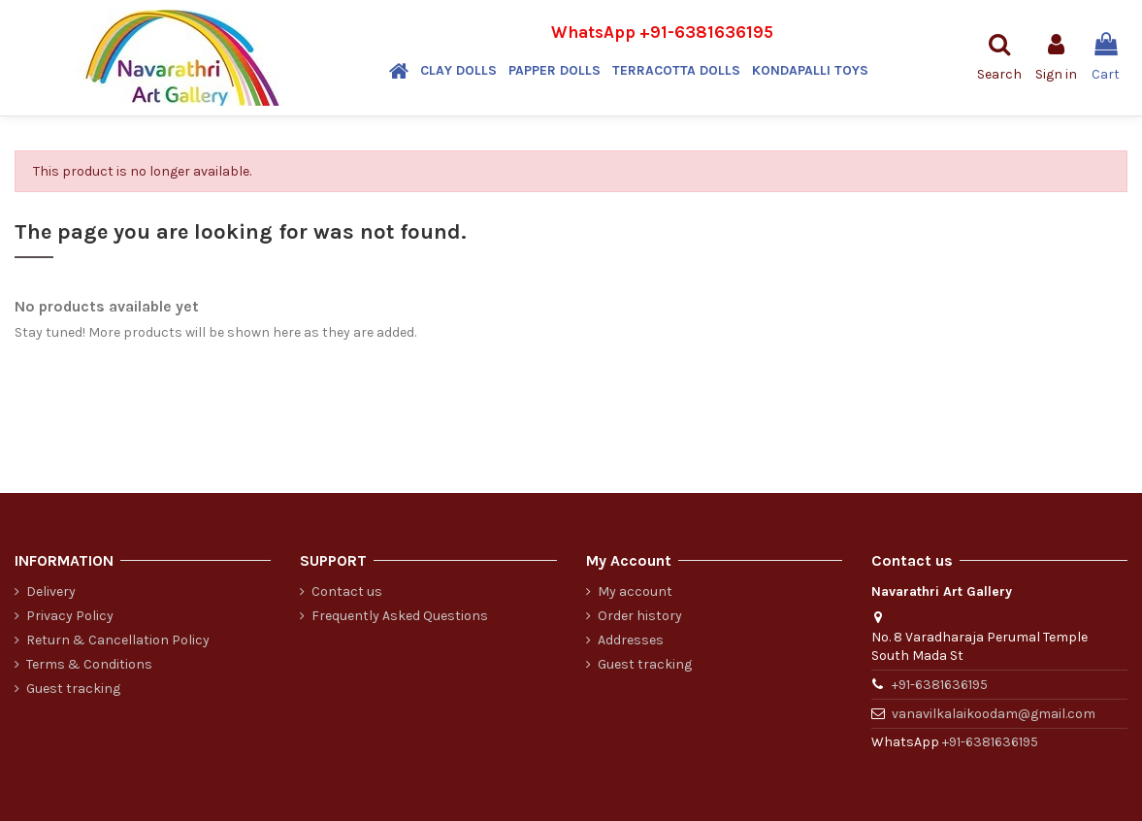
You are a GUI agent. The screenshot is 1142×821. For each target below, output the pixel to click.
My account (635, 591)
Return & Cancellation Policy (118, 640)
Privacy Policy (70, 616)
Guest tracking (73, 688)
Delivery (51, 591)
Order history (640, 616)
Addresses (631, 640)
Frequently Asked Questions (399, 616)
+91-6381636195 (706, 32)
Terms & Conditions (89, 664)
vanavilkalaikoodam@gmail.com (993, 714)
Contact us (346, 591)
